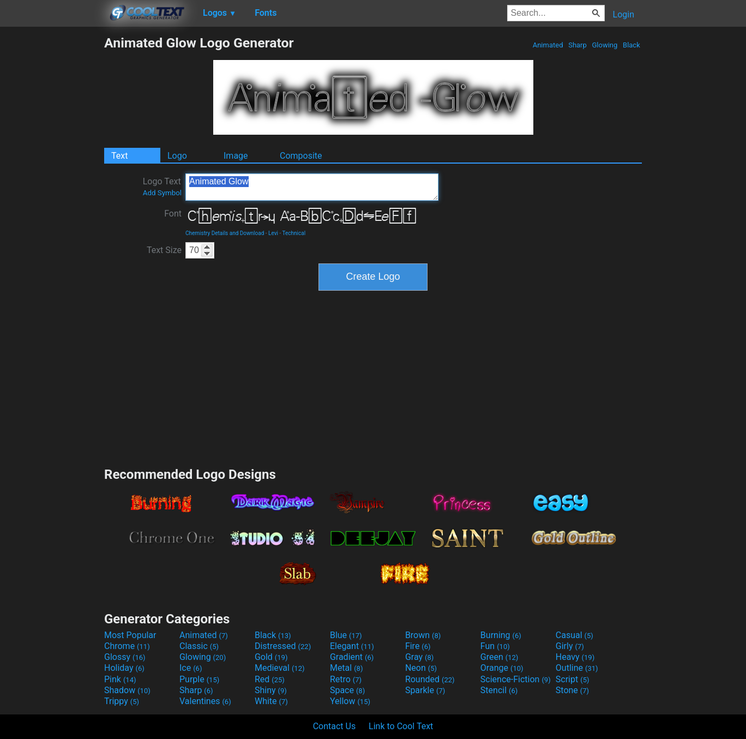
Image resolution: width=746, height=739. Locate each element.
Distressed (283, 646)
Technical (294, 233)
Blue (346, 635)
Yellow (350, 701)
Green (499, 657)
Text (119, 156)
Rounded (430, 679)
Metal (346, 668)
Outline (577, 668)
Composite (301, 156)
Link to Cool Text (401, 726)
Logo (177, 156)
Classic (199, 646)
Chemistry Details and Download (224, 233)
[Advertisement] (51, 198)
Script (572, 679)
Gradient (352, 657)
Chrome (127, 646)
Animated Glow (311, 187)
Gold (271, 657)
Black (631, 45)
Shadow (127, 690)
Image (236, 156)
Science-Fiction (515, 679)
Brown (423, 635)
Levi (273, 233)
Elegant (352, 646)
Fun (495, 646)
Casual (574, 635)
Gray (419, 657)
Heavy (575, 657)
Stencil (499, 690)
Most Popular (130, 635)
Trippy (121, 701)
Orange (502, 668)
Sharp (577, 45)
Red (270, 679)
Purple (199, 679)
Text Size (164, 250)
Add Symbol (162, 193)
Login (623, 14)
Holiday (124, 668)
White (271, 701)
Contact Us (334, 726)
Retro (346, 679)
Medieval (280, 668)
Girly (570, 646)
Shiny (271, 690)
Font (173, 213)
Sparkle (425, 690)
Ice (190, 668)
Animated (547, 45)
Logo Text (162, 186)
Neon (421, 668)
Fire (418, 646)
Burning (500, 635)
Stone (572, 690)
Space (347, 690)
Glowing (604, 45)
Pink (120, 679)
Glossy (125, 657)
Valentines (205, 701)
